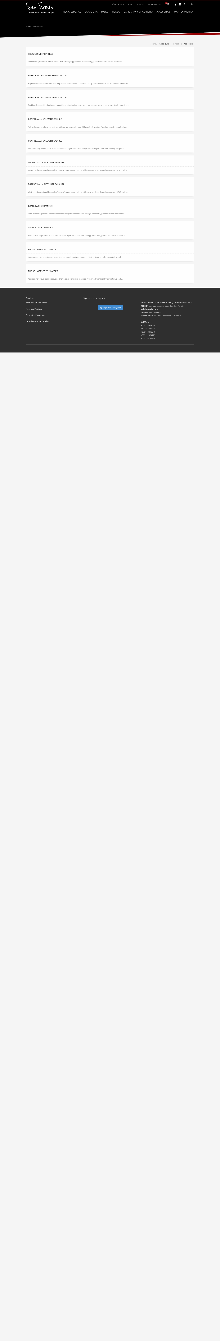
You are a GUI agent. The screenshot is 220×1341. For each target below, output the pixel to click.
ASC (185, 44)
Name (161, 44)
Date (167, 44)
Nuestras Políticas (34, 309)
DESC (190, 44)
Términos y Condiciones (36, 302)
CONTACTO (139, 4)
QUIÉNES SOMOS (117, 4)
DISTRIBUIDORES (154, 4)
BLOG (129, 4)
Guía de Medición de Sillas (37, 321)
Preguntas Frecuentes (35, 315)
